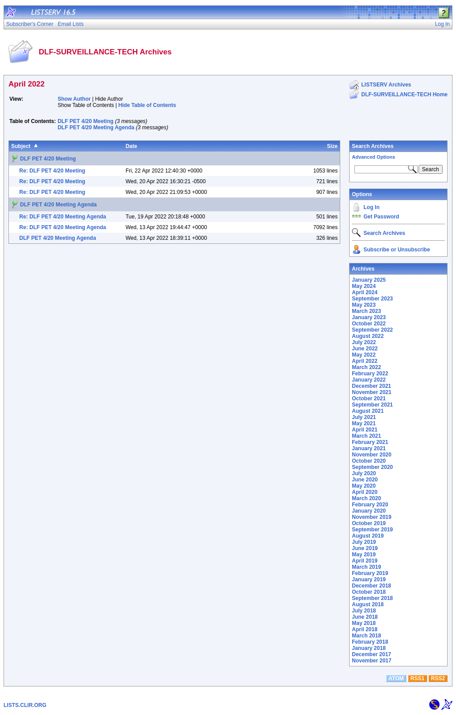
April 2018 (364, 629)
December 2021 (371, 386)
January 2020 (369, 511)
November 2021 (371, 392)
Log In (371, 207)
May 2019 (363, 554)
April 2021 (364, 430)
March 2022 (366, 367)
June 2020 (365, 480)
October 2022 (369, 324)
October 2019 (369, 523)
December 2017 (371, 654)
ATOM (395, 678)
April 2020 (364, 492)
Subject (20, 146)
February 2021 (370, 442)
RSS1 (417, 678)
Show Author (73, 99)
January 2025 (369, 280)
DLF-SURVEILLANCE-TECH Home (404, 94)
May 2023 (363, 305)
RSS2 (438, 678)
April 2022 (364, 361)
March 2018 (366, 636)
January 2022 (369, 380)
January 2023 (369, 317)
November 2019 (371, 517)
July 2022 (364, 342)
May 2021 (363, 423)
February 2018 (370, 642)
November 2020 (371, 455)
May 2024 (363, 286)
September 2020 (372, 467)
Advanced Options (373, 157)
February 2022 (370, 373)
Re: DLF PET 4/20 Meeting (52, 171)
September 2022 (372, 330)
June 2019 (365, 548)
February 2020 (370, 504)
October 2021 (369, 398)
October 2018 (369, 592)
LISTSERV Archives (386, 85)
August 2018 (367, 604)
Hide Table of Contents (147, 105)
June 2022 (365, 348)
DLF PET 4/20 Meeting (85, 121)
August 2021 (367, 411)
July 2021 (364, 417)
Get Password (381, 217)
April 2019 (364, 561)
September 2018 (372, 598)
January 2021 (369, 448)
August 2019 (367, 536)
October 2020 (369, 461)
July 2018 (364, 611)
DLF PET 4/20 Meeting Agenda (95, 127)
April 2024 (364, 292)
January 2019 (369, 579)
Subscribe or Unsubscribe (396, 250)
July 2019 (364, 542)
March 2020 (366, 498)
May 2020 (363, 486)
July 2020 (364, 473)
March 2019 (366, 567)
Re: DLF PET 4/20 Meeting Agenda (62, 217)
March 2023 (366, 311)
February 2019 (370, 573)
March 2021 (366, 436)
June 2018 (365, 617)
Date (131, 146)
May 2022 (363, 355)
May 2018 (363, 623)
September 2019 (372, 529)
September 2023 (372, 299)
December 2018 (371, 586)
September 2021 (372, 405)
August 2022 (367, 336)
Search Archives (373, 146)
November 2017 (371, 660)
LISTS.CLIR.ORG (25, 705)
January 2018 (369, 648)
